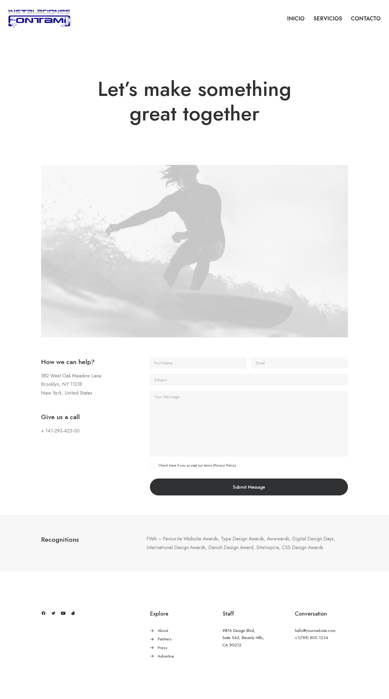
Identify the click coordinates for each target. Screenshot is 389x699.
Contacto (366, 19)
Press (162, 648)
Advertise (166, 656)
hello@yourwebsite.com (315, 631)
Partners (165, 639)
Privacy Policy (224, 465)
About (163, 631)
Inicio (295, 19)
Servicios (327, 19)
